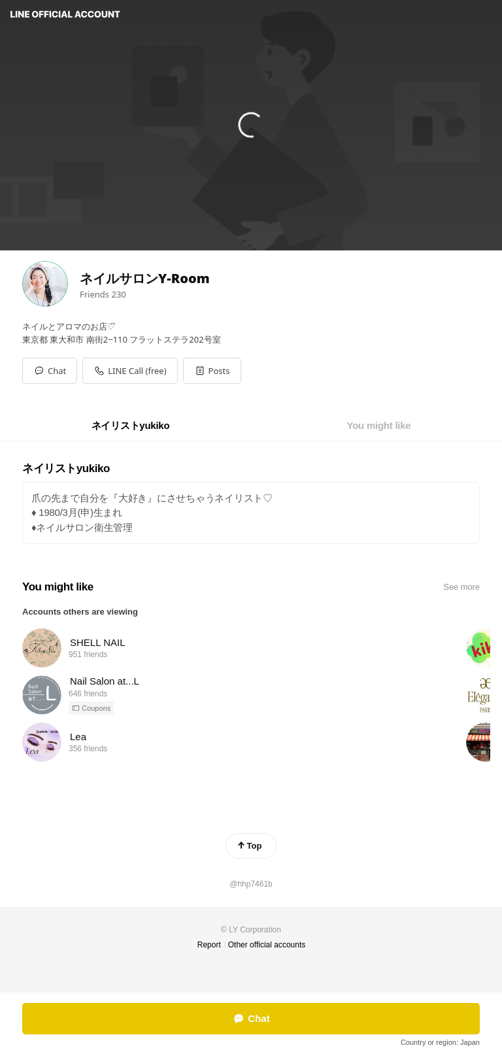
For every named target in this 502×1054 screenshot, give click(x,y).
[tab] (131, 425)
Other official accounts (267, 944)
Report (209, 944)
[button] (212, 371)
